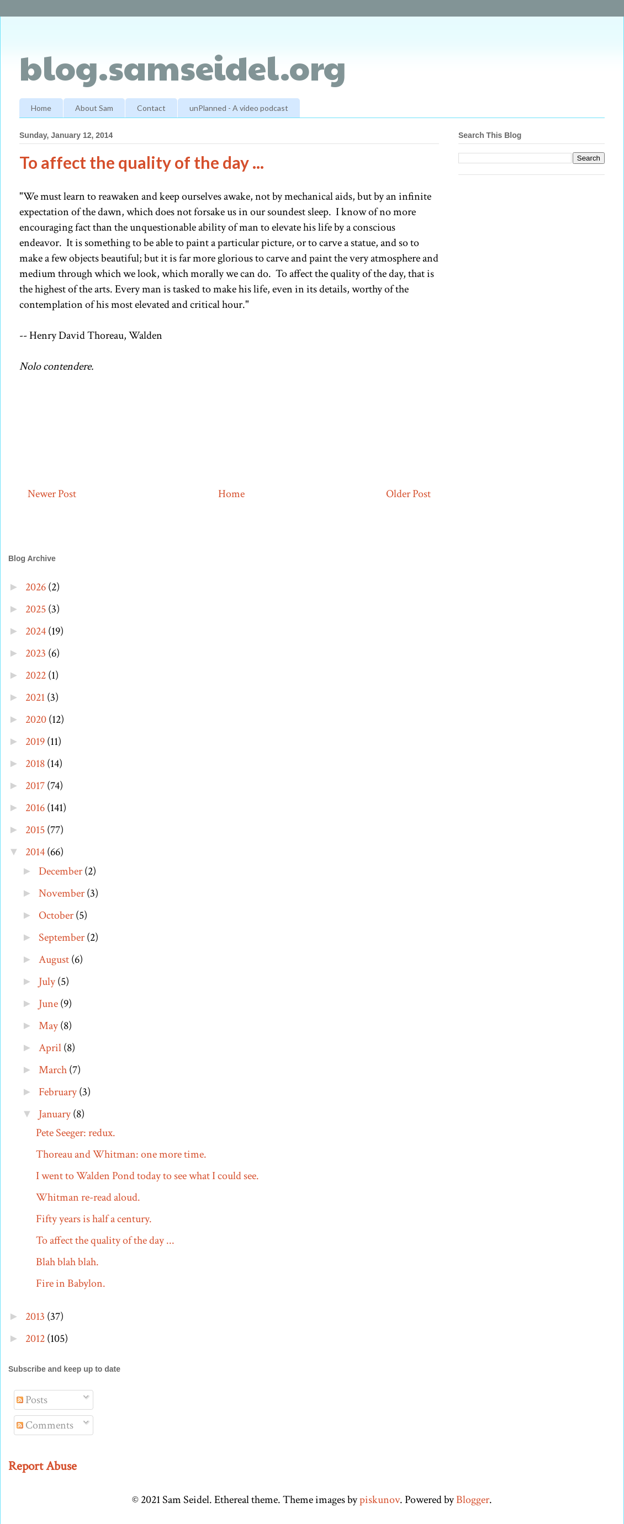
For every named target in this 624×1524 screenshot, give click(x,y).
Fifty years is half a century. (94, 1219)
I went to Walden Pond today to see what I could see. (147, 1176)
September (63, 937)
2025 (36, 609)
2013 (36, 1316)
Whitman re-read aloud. (88, 1197)
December (61, 871)
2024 (36, 631)
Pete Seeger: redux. (75, 1133)
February (59, 1092)
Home (41, 108)
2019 (36, 741)
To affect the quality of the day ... (105, 1240)
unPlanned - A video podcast (238, 108)
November (63, 893)
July (48, 981)
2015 (36, 830)
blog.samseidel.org (182, 67)
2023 (36, 653)
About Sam (94, 108)
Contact (151, 108)
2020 (37, 719)
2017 (36, 786)
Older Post (408, 494)
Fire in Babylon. (70, 1283)
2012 (36, 1338)
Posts (32, 1400)
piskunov (379, 1500)
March (54, 1070)
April (51, 1048)
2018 (36, 763)
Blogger (472, 1500)
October (57, 915)
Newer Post (52, 494)
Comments (45, 1425)
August (55, 959)
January (56, 1114)
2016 (36, 808)
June (49, 1004)
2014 (36, 852)
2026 (36, 587)
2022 (36, 675)
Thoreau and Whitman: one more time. (121, 1154)
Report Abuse (42, 1466)
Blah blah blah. (67, 1262)
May (49, 1026)
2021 (36, 697)
